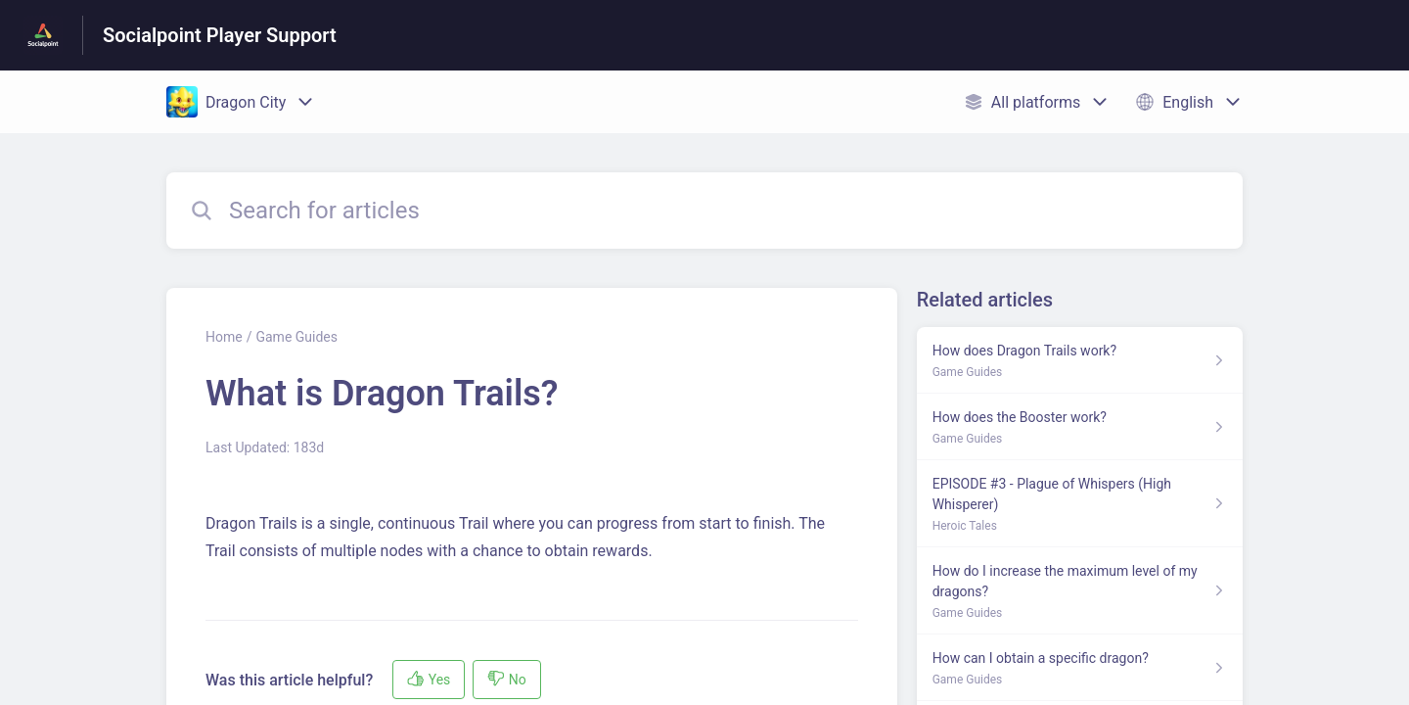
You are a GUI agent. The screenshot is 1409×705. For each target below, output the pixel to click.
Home (224, 337)
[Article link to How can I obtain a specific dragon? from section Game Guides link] (1080, 667)
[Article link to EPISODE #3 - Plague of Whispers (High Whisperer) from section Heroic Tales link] (1080, 503)
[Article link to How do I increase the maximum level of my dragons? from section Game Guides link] (1080, 590)
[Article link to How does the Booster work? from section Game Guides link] (1080, 427)
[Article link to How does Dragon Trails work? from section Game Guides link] (1080, 360)
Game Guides (296, 337)
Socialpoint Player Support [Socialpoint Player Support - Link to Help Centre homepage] (220, 35)
